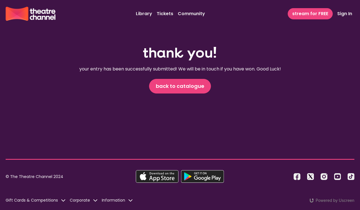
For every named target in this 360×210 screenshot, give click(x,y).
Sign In (344, 13)
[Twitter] (310, 176)
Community (191, 13)
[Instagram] (324, 176)
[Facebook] (297, 176)
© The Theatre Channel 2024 (34, 177)
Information (117, 200)
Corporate (83, 200)
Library (144, 13)
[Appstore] (157, 176)
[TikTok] (351, 176)
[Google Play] (202, 176)
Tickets (165, 13)
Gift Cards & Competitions (35, 200)
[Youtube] (337, 176)
